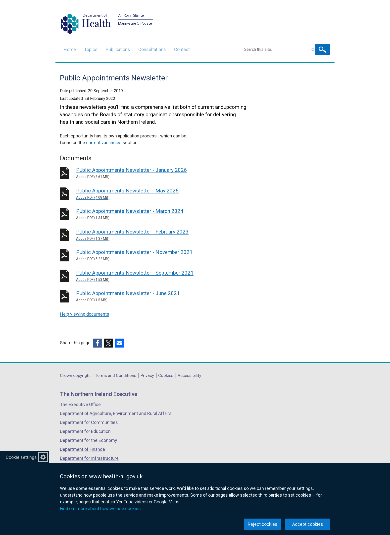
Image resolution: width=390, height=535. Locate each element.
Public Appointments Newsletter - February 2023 (147, 235)
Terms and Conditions (115, 375)
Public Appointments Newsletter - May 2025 (147, 194)
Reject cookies (262, 524)
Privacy (147, 375)
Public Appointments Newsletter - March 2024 (147, 214)
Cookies (165, 375)
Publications (118, 49)
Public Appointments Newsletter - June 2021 (147, 296)
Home (70, 49)
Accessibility (189, 375)
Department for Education (85, 431)
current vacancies (104, 142)
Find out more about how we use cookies (100, 508)
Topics (91, 49)
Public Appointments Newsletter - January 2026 (147, 173)
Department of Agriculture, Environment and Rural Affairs (116, 413)
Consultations (152, 49)
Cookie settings (21, 457)
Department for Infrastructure (89, 458)
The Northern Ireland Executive (98, 394)
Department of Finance (82, 449)
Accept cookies (307, 524)
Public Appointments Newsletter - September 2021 (147, 276)
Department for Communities (89, 422)
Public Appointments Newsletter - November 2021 (147, 255)
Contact (182, 49)
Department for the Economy (88, 440)
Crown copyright (75, 375)
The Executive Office (80, 404)
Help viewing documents (84, 314)
